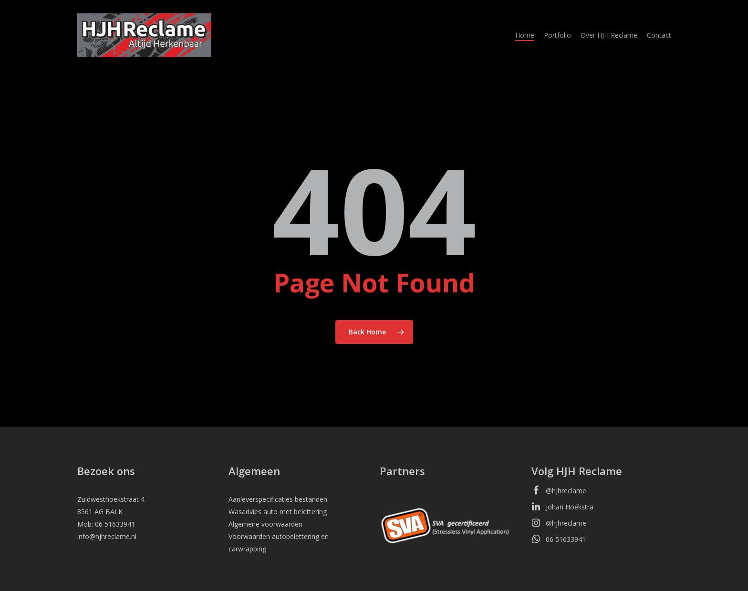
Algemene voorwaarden (265, 524)
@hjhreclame (558, 490)
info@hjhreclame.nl (106, 536)
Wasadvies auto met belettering (278, 511)
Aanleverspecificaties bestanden (278, 499)
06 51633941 (558, 538)
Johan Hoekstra (562, 506)
